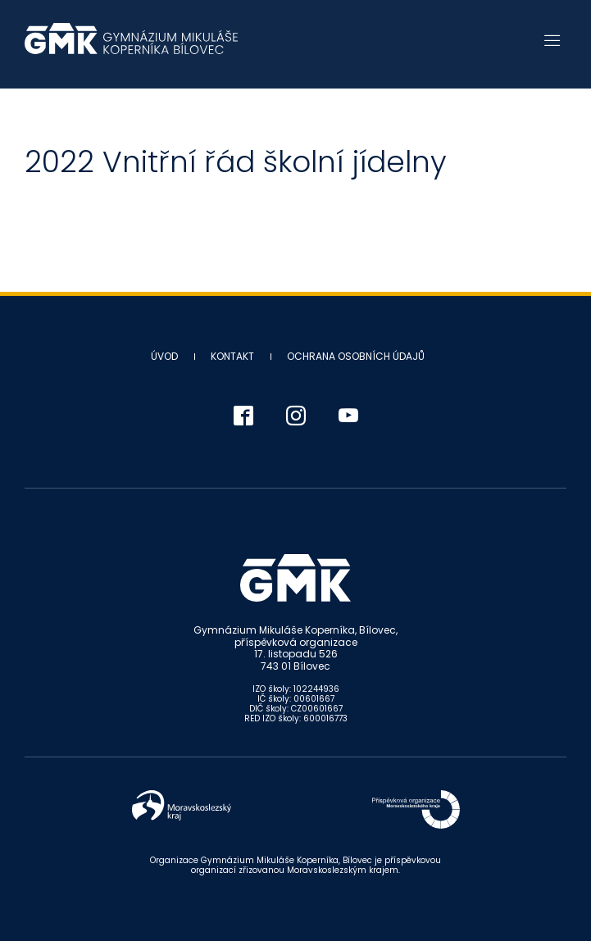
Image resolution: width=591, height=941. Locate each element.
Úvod (164, 356)
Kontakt (232, 356)
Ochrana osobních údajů (356, 356)
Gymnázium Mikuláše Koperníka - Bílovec (131, 46)
